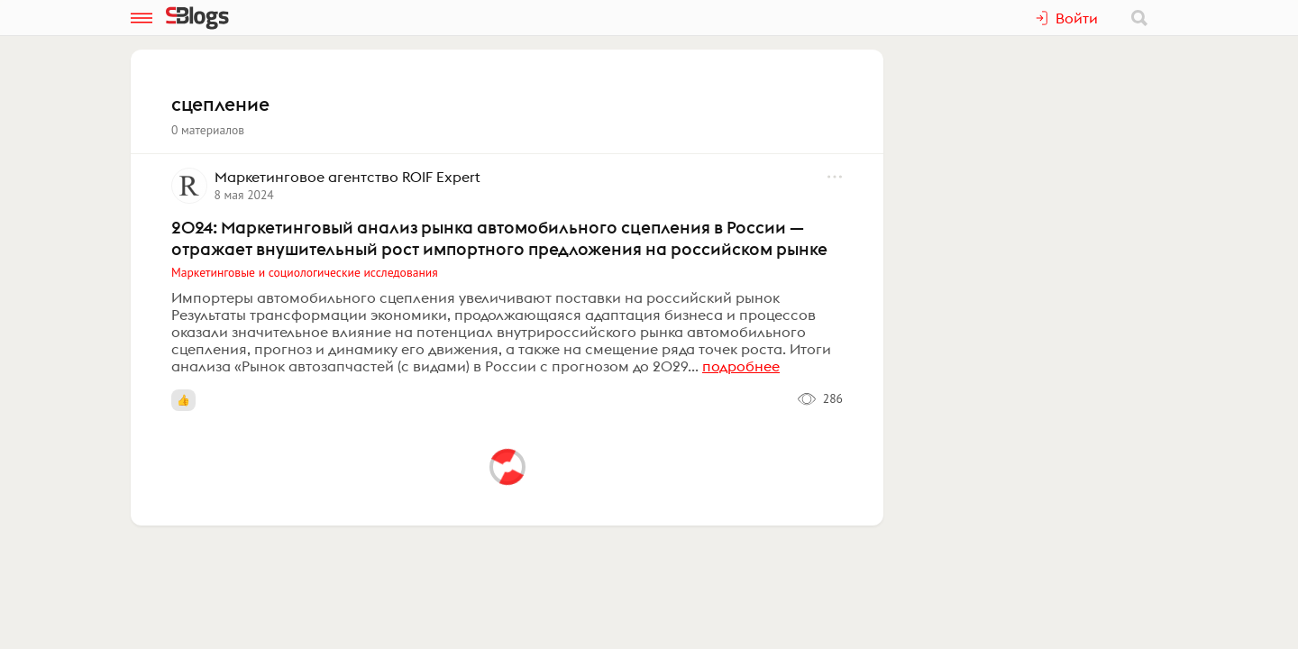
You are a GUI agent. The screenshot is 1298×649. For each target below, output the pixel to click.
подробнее (741, 366)
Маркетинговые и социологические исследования (304, 272)
